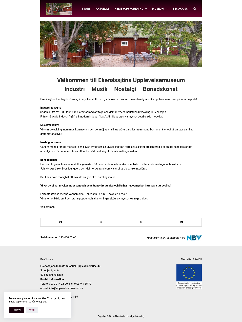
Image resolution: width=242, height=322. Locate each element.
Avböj (32, 310)
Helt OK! (17, 310)
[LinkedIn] (181, 222)
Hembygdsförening (131, 9)
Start (86, 8)
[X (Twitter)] (101, 222)
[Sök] (194, 8)
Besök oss (180, 8)
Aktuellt (102, 8)
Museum (160, 9)
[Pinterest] (141, 222)
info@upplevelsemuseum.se (66, 288)
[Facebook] (61, 222)
